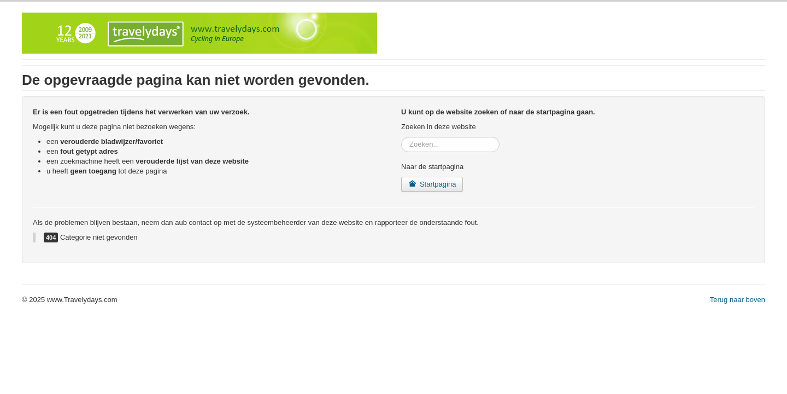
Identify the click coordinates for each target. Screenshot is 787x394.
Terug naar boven (737, 300)
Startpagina (432, 184)
